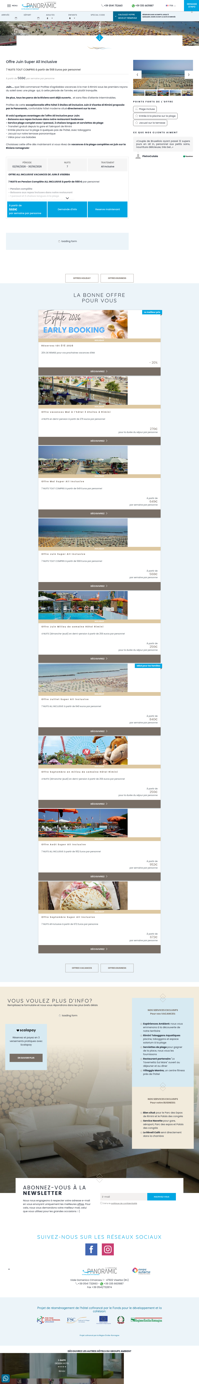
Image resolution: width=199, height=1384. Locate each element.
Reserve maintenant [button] (107, 209)
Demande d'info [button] (67, 209)
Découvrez (99, 371)
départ (27, 15)
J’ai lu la (120, 1203)
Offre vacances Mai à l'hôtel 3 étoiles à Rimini (79, 411)
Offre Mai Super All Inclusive (65, 481)
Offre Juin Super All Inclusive (65, 554)
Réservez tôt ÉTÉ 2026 (59, 345)
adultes (50, 15)
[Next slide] (189, 75)
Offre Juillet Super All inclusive (67, 699)
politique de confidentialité (124, 1203)
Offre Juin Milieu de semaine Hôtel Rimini (75, 626)
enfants (72, 15)
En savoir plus (26, 1057)
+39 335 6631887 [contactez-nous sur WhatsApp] (143, 5)
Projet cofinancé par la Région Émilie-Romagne (99, 1339)
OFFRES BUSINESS (117, 278)
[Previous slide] (137, 75)
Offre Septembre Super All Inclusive (70, 917)
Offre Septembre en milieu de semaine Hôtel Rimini (83, 771)
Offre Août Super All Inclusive (66, 844)
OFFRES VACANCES (82, 967)
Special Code (98, 15)
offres (30, 1207)
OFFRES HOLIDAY (82, 278)
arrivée (5, 15)
